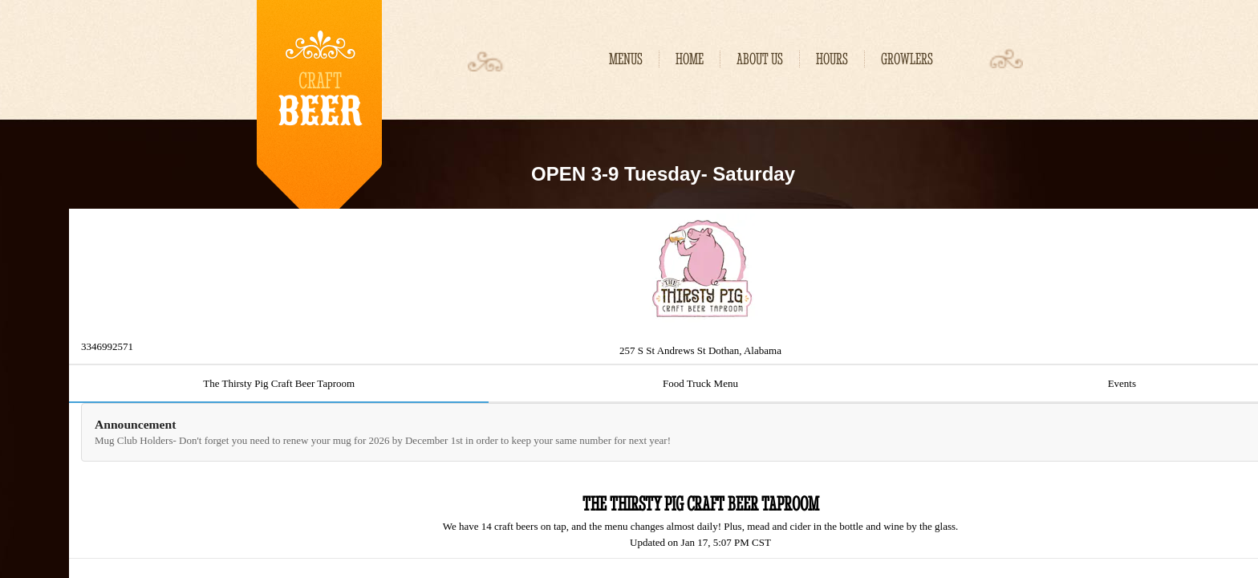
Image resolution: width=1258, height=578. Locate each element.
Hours (832, 59)
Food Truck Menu (700, 383)
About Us (760, 59)
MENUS (626, 59)
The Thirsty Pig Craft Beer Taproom (279, 383)
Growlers (907, 59)
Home (690, 59)
